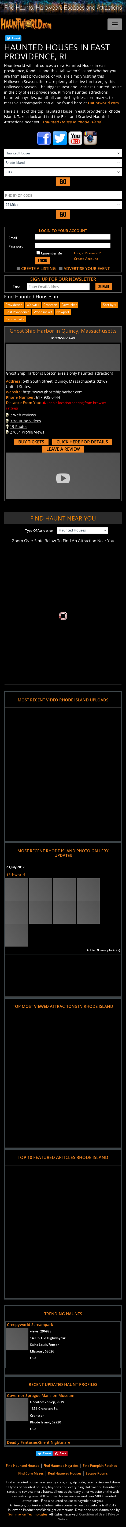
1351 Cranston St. (44, 1408)
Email (13, 237)
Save (63, 1453)
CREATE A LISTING (38, 268)
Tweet (16, 38)
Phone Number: (20, 397)
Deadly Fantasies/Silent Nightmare (38, 1442)
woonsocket (43, 312)
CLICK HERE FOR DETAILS (82, 442)
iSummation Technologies (27, 1514)
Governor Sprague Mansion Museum (40, 1395)
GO (63, 181)
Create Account (86, 258)
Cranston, (37, 1415)
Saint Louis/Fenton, (45, 1344)
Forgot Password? (87, 253)
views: (40, 1331)
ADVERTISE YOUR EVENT (87, 268)
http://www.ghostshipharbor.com (53, 391)
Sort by (109, 304)
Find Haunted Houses (22, 1465)
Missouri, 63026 (42, 1351)
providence (14, 304)
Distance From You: (23, 402)
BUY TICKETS (31, 442)
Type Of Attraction (39, 530)
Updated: (47, 1402)
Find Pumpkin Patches (100, 1465)
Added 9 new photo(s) (103, 950)
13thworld (15, 874)
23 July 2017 (15, 867)
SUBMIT (103, 286)
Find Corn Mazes (31, 1473)
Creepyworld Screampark (30, 1324)
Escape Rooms (97, 1473)
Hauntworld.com (103, 102)
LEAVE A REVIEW (63, 449)
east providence (17, 312)
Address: (14, 381)
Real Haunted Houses (64, 1473)
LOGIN (42, 260)
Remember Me (49, 253)
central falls (15, 319)
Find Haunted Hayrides (61, 1465)
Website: (14, 391)
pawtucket (69, 304)
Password (16, 246)
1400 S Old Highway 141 (48, 1338)
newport (62, 312)
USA (33, 1358)
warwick (33, 304)
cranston (50, 304)
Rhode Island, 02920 (45, 1422)
